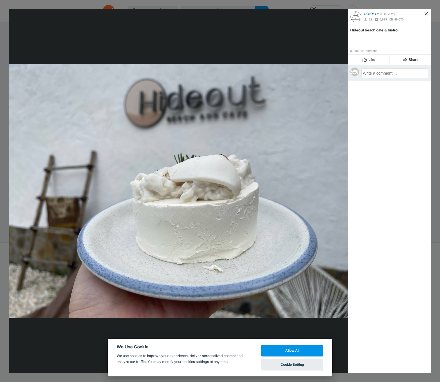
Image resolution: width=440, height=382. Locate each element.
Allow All (292, 350)
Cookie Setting (292, 364)
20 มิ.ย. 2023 (386, 14)
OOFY (369, 14)
